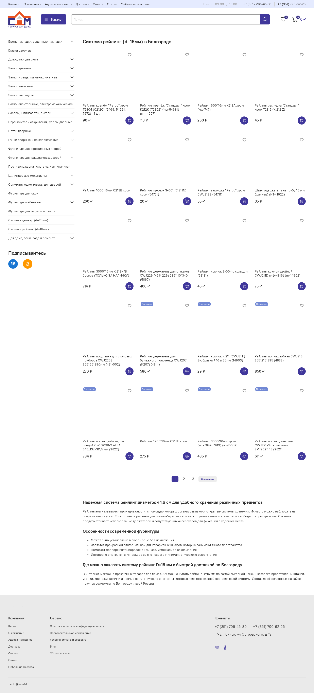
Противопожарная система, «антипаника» (39, 166)
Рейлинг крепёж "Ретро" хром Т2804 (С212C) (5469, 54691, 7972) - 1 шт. (105, 109)
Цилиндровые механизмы (27, 175)
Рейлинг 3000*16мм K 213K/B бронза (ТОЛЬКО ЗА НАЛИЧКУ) (106, 273)
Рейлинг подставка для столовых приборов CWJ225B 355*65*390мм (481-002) (107, 360)
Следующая (207, 479)
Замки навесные (20, 86)
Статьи (112, 4)
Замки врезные (19, 68)
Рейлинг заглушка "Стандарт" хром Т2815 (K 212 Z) (277, 107)
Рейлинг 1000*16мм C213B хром (106, 190)
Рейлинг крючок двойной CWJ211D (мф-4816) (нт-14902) (277, 273)
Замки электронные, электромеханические (40, 104)
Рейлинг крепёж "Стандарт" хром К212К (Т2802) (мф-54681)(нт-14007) (165, 109)
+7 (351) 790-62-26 (292, 4)
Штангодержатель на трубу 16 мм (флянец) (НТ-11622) (280, 192)
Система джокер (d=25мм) (28, 220)
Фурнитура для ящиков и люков (31, 211)
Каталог (14, 4)
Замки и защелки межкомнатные (32, 77)
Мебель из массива (135, 4)
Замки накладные (21, 95)
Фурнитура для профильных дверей (35, 149)
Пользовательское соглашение (70, 633)
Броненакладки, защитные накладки (35, 41)
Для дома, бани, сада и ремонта (31, 238)
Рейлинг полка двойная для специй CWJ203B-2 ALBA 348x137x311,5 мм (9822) (103, 445)
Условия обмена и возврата (68, 639)
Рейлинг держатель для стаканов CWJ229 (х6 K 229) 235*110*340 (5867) (165, 275)
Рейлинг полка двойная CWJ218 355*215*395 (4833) (278, 358)
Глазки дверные (20, 50)
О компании (32, 4)
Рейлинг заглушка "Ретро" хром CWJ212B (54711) (221, 192)
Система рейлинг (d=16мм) (28, 229)
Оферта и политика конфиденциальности (77, 626)
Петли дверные (19, 131)
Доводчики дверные (23, 59)
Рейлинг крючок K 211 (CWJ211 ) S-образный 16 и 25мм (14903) (221, 358)
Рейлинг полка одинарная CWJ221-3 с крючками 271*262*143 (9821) (274, 445)
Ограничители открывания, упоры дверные (40, 122)
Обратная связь (60, 653)
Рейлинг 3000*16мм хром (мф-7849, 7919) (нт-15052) (217, 443)
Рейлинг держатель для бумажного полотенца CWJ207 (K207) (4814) (163, 360)
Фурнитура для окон (23, 193)
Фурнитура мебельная (24, 202)
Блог (53, 646)
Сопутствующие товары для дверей (34, 184)
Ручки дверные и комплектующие (33, 140)
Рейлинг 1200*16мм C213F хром (163, 441)
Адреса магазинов (58, 4)
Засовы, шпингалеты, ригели (29, 113)
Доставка (82, 4)
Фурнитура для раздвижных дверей (34, 157)
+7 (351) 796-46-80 (257, 4)
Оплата (98, 4)
